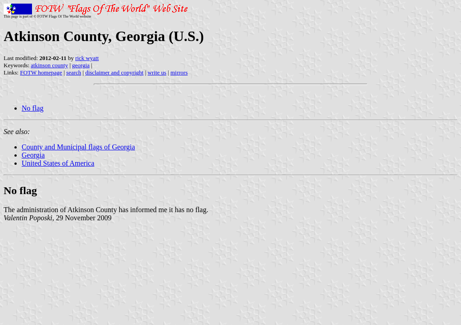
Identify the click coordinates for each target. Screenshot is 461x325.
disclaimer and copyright (114, 72)
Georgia (33, 155)
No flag (32, 108)
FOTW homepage (41, 72)
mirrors (178, 72)
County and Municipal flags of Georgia (78, 147)
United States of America (58, 163)
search (73, 72)
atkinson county (49, 65)
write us (157, 72)
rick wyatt (87, 58)
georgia (81, 65)
